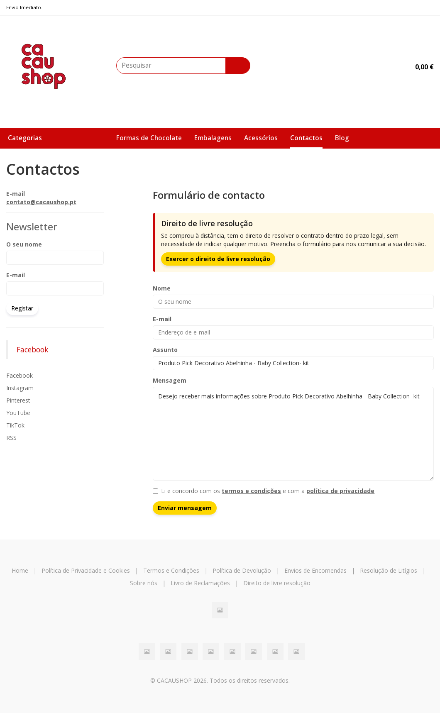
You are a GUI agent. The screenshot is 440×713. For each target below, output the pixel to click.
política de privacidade (340, 491)
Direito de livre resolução (276, 583)
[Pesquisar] (237, 65)
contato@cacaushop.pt (41, 202)
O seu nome (24, 244)
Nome (162, 288)
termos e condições (251, 491)
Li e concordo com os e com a (263, 491)
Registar (22, 308)
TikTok (15, 425)
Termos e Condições (171, 570)
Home (20, 570)
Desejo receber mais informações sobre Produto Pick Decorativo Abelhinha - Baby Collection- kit (293, 434)
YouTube (18, 413)
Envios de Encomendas (315, 570)
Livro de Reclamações (200, 583)
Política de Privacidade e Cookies (86, 570)
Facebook (32, 349)
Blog (342, 138)
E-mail (15, 275)
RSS (11, 438)
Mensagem (169, 380)
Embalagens (213, 138)
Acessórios (261, 138)
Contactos (306, 138)
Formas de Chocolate (149, 138)
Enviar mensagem (185, 508)
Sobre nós (143, 583)
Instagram (20, 388)
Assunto (165, 350)
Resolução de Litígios (388, 570)
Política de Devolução (242, 570)
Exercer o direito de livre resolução (218, 259)
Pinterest (18, 400)
